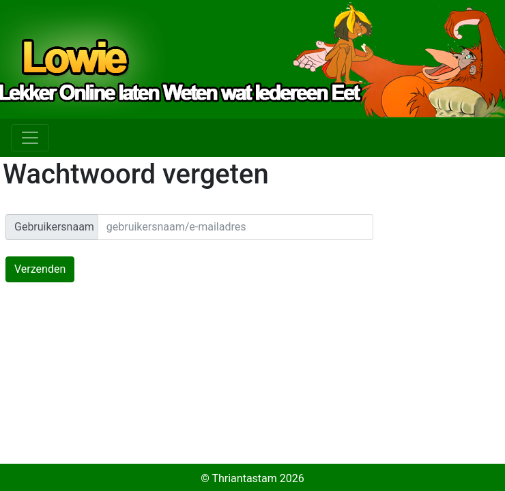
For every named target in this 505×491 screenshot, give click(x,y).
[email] (235, 227)
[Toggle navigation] (30, 137)
